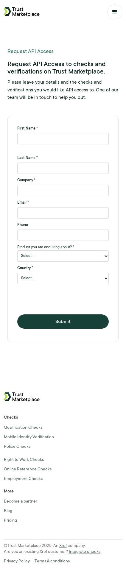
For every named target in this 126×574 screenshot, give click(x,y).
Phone (22, 225)
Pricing (10, 520)
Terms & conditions (52, 561)
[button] (114, 11)
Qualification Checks (23, 427)
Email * (23, 203)
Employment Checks (23, 479)
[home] (22, 12)
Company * (26, 180)
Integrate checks (84, 552)
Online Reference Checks (28, 469)
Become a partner (20, 501)
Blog (8, 511)
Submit (63, 322)
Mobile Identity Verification (29, 437)
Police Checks (17, 446)
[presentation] (62, 299)
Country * (25, 268)
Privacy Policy (17, 561)
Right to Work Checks (24, 460)
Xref (63, 546)
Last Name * (27, 158)
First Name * (27, 129)
